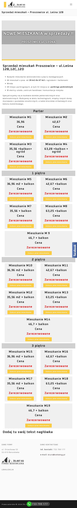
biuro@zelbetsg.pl (56, 454)
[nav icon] (71, 4)
